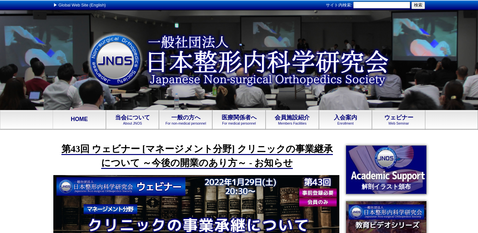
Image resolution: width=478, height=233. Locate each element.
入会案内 (345, 119)
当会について (132, 119)
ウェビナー (398, 119)
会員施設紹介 (292, 119)
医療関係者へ (239, 119)
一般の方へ (185, 119)
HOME (79, 119)
